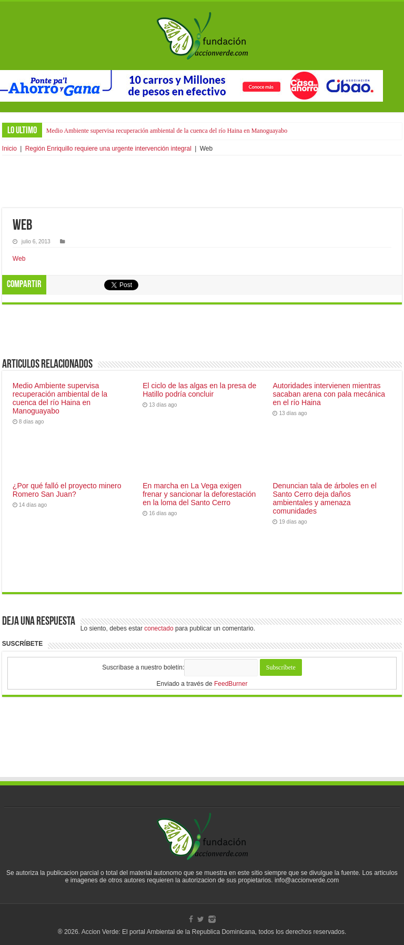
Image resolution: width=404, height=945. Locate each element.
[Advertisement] (202, 182)
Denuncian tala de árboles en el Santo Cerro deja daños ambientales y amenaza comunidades (324, 498)
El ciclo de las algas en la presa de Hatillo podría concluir (199, 389)
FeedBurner (230, 683)
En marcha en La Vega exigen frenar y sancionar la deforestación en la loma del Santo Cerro (199, 494)
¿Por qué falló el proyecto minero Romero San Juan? (67, 489)
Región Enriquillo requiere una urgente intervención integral (108, 148)
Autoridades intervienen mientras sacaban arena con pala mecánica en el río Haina (328, 394)
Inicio (9, 148)
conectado (158, 628)
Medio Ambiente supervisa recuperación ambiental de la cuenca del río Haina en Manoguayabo (167, 130)
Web (19, 258)
